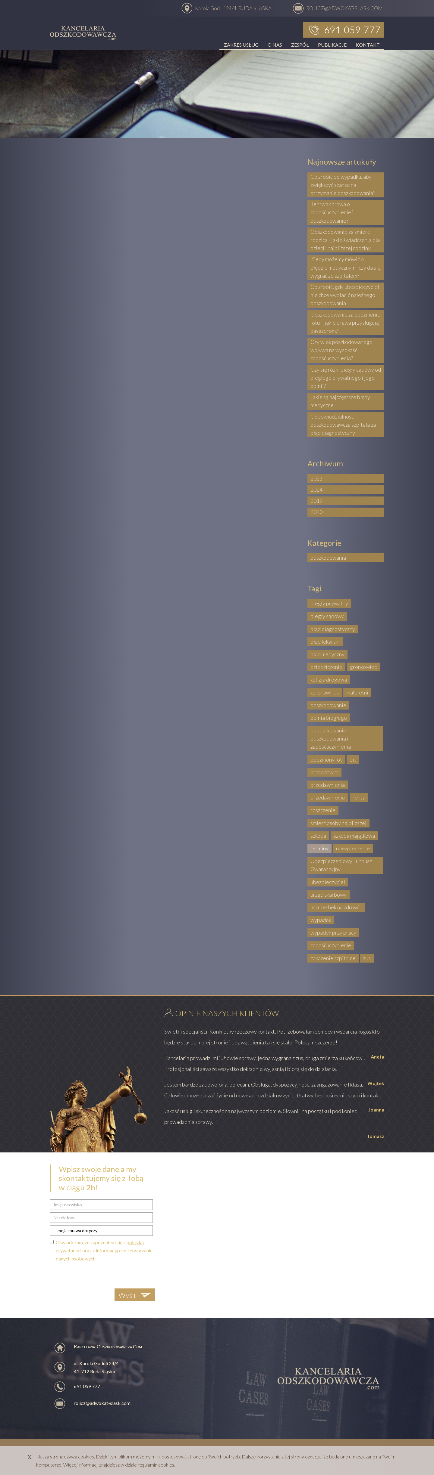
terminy (319, 848)
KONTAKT (368, 45)
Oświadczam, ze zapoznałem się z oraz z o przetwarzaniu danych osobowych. (104, 1250)
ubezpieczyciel (327, 882)
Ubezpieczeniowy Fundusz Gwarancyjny (341, 865)
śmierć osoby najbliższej (338, 823)
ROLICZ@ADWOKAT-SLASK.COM (344, 8)
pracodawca (324, 772)
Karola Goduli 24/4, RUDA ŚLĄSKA (233, 8)
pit (353, 759)
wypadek (320, 920)
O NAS (275, 45)
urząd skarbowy (328, 894)
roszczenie (322, 810)
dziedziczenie (326, 666)
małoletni (357, 692)
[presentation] (95, 1274)
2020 (316, 512)
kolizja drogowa (328, 679)
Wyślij (127, 1295)
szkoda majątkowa (354, 835)
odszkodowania (328, 557)
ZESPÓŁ (300, 45)
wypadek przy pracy (333, 932)
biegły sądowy (327, 616)
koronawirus (324, 692)
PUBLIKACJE (332, 45)
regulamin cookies (156, 1464)
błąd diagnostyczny (332, 629)
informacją (107, 1250)
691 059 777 (87, 1386)
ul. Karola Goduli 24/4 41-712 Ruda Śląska (96, 1367)
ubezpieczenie (353, 848)
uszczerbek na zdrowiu (336, 907)
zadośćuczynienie (330, 945)
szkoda (318, 835)
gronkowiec (363, 666)
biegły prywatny (329, 603)
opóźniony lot (326, 759)
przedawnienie (327, 797)
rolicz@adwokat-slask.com (102, 1403)
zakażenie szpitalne (333, 958)
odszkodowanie (328, 705)
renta (359, 797)
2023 (316, 478)
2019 (316, 500)
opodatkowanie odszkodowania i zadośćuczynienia (330, 738)
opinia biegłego (328, 717)
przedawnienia (327, 784)
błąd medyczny (327, 654)
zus (367, 958)
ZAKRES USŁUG (241, 45)
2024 (316, 489)
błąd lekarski (325, 641)
